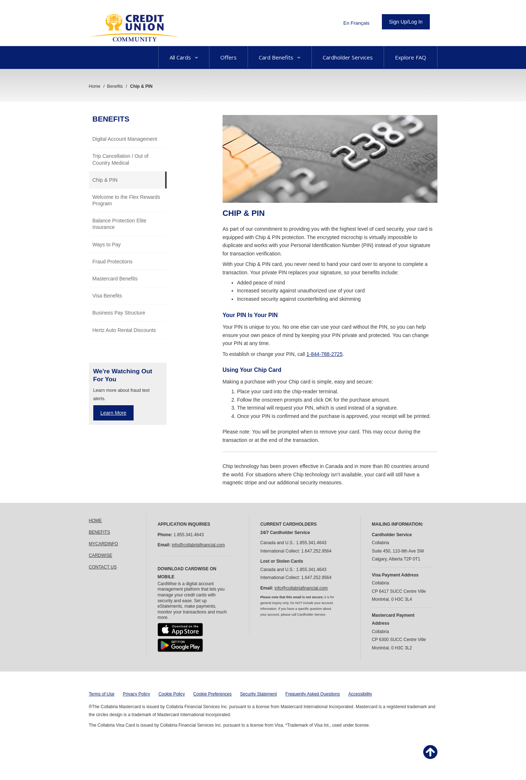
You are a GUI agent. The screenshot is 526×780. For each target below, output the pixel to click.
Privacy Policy (136, 694)
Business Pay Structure (119, 313)
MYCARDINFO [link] (103, 543)
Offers (228, 57)
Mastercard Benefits (115, 279)
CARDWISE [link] (101, 555)
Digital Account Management (125, 139)
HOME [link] (95, 520)
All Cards (184, 57)
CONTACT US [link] (103, 567)
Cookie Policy (172, 694)
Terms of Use (102, 694)
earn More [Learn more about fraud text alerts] (114, 413)
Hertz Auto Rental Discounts (124, 330)
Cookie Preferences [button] (212, 694)
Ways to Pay (107, 244)
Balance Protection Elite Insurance (120, 224)
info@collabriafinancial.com (198, 544)
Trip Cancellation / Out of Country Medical (120, 159)
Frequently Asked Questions (312, 694)
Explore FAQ (410, 57)
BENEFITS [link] (99, 532)
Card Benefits (280, 57)
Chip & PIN (105, 180)
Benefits (111, 119)
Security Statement (258, 694)
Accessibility (360, 694)
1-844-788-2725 (324, 354)
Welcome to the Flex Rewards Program (126, 200)
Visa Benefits (107, 296)
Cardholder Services (348, 57)
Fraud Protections (113, 261)
